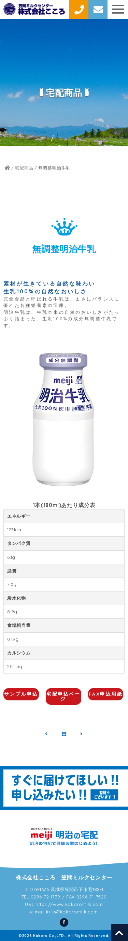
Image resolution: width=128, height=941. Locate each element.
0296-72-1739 (45, 896)
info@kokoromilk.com (72, 911)
